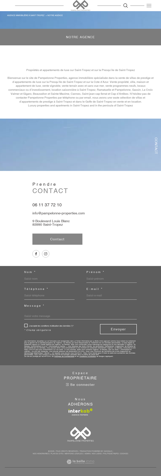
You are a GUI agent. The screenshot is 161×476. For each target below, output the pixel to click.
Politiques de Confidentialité (64, 356)
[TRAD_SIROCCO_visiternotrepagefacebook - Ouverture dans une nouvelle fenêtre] (36, 261)
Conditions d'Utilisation (87, 356)
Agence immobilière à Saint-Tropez (25, 15)
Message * (34, 305)
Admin (87, 454)
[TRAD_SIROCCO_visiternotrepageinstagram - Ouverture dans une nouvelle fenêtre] (45, 261)
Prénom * (95, 272)
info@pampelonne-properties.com (58, 217)
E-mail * (94, 289)
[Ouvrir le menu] (149, 5)
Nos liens (96, 454)
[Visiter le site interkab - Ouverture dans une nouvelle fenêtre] (80, 411)
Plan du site (57, 454)
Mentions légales (74, 454)
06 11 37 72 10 (47, 208)
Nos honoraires (41, 454)
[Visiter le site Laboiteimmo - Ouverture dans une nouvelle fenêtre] (80, 465)
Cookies (124, 454)
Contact (156, 145)
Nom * (30, 272)
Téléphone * (36, 289)
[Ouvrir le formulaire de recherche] (125, 5)
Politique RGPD (110, 454)
